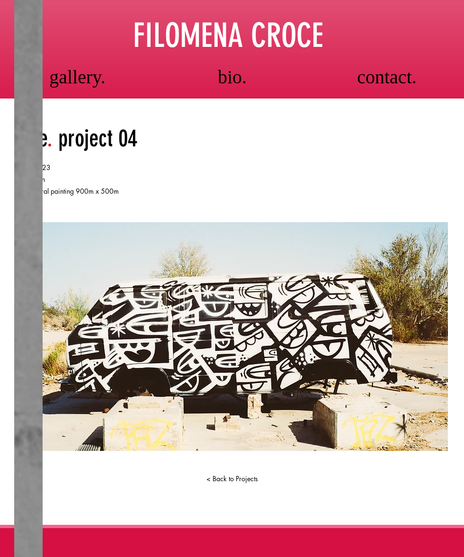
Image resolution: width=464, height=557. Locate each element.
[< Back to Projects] (232, 478)
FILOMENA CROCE (228, 35)
